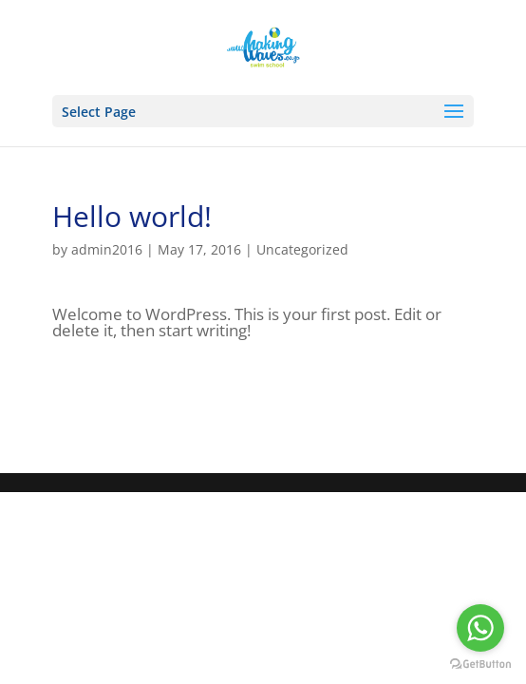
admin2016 (106, 249)
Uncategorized (302, 249)
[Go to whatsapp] (480, 628)
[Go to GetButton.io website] (480, 664)
